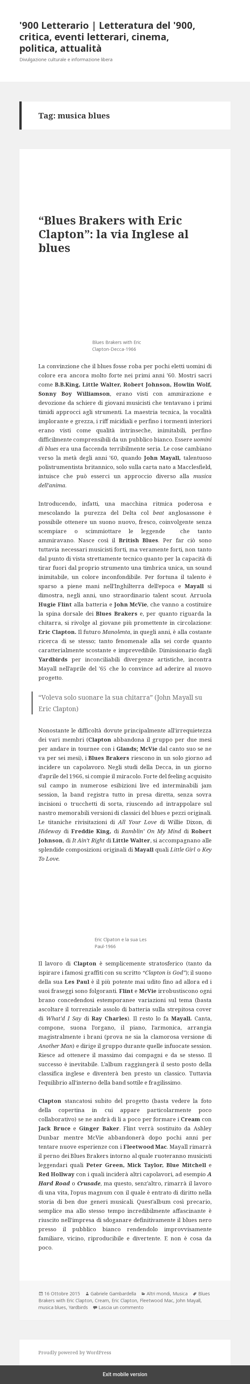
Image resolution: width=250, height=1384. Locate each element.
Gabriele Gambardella (113, 1293)
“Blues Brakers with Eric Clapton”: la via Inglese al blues (113, 233)
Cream (102, 1300)
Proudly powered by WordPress (74, 1352)
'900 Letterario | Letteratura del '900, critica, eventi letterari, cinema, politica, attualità (107, 36)
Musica (180, 1293)
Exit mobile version (125, 1374)
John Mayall (188, 1300)
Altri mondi (158, 1293)
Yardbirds (78, 1307)
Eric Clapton (124, 1300)
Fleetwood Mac (156, 1300)
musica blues (52, 1307)
